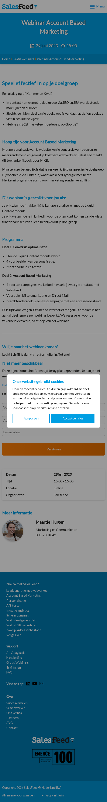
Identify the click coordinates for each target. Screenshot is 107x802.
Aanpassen (31, 418)
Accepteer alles (73, 418)
